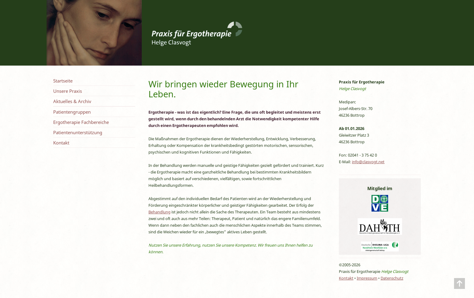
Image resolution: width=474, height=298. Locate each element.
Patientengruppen (72, 112)
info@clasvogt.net (368, 161)
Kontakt (61, 143)
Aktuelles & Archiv (72, 101)
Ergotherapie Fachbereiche (81, 122)
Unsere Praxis (67, 91)
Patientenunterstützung (77, 132)
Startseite (63, 81)
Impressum (367, 278)
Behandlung (159, 212)
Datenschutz (392, 278)
